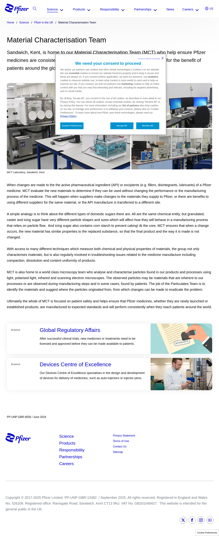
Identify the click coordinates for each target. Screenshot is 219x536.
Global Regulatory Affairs (70, 330)
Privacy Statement (124, 435)
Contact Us (119, 446)
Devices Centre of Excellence (75, 364)
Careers (66, 463)
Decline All (147, 126)
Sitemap (118, 452)
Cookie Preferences (207, 532)
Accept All (122, 126)
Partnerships (70, 456)
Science (66, 436)
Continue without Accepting (151, 58)
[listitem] (192, 9)
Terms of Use (121, 441)
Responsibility (72, 450)
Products (67, 443)
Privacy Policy (68, 116)
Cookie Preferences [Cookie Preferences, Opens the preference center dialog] (72, 126)
